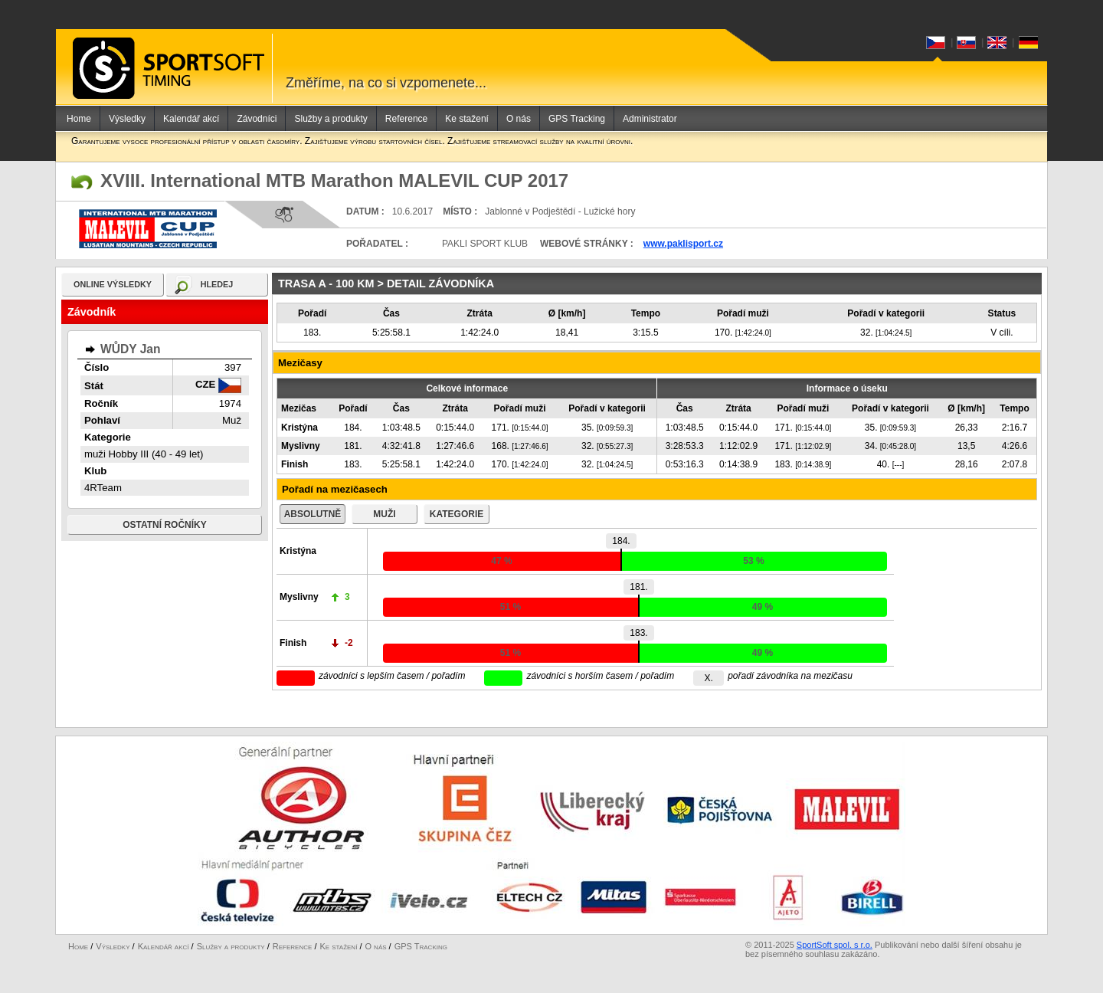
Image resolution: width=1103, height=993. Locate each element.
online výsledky (113, 284)
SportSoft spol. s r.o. (834, 944)
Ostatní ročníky (165, 524)
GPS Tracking (576, 118)
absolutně (313, 514)
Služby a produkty (330, 118)
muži (384, 514)
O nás (518, 118)
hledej (217, 284)
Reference (406, 118)
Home (79, 118)
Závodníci (257, 118)
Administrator (650, 118)
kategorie (456, 514)
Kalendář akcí (191, 118)
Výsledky (127, 118)
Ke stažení (467, 118)
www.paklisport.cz (683, 243)
